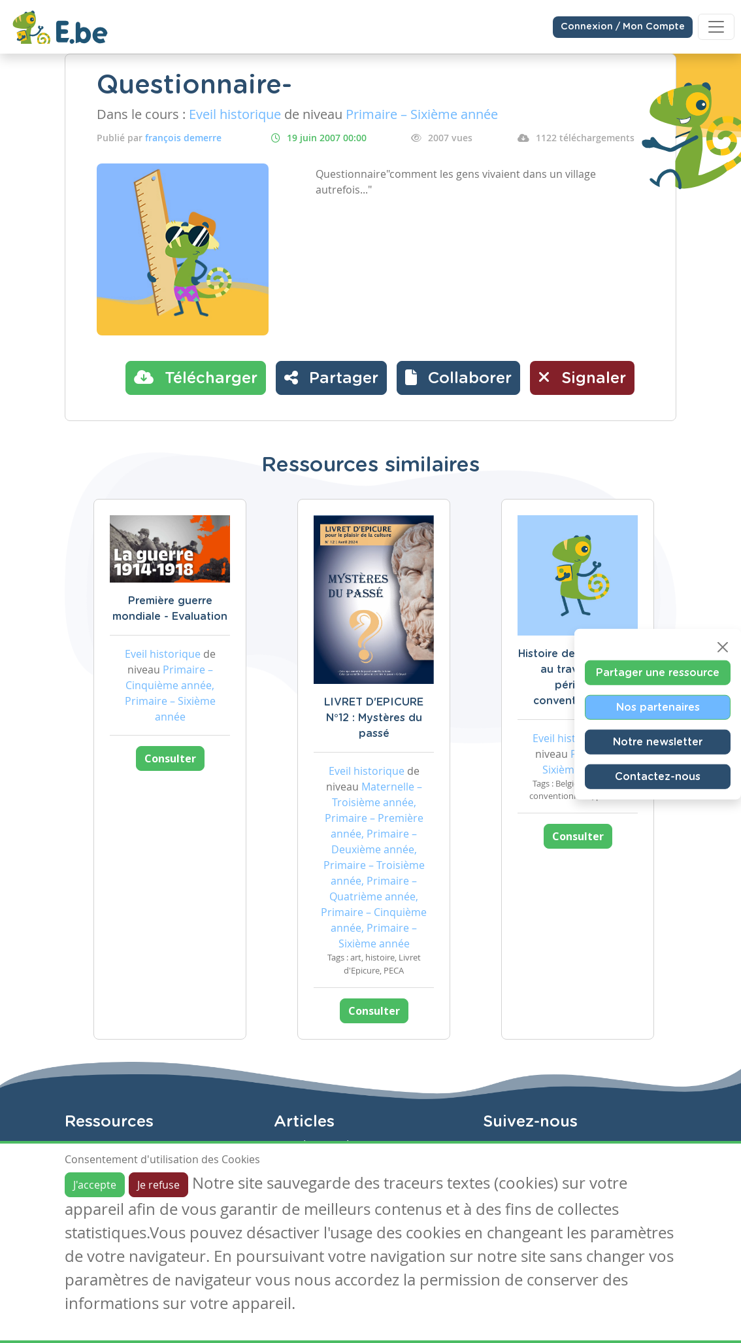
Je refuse (158, 1185)
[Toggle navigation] (716, 27)
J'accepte (94, 1185)
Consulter (170, 758)
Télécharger (195, 377)
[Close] (723, 647)
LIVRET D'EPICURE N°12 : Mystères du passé (373, 718)
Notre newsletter (657, 742)
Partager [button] (331, 377)
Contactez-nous (657, 777)
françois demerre (183, 137)
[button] (458, 378)
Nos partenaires (658, 707)
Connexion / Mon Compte (623, 26)
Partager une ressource (657, 673)
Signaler (582, 377)
